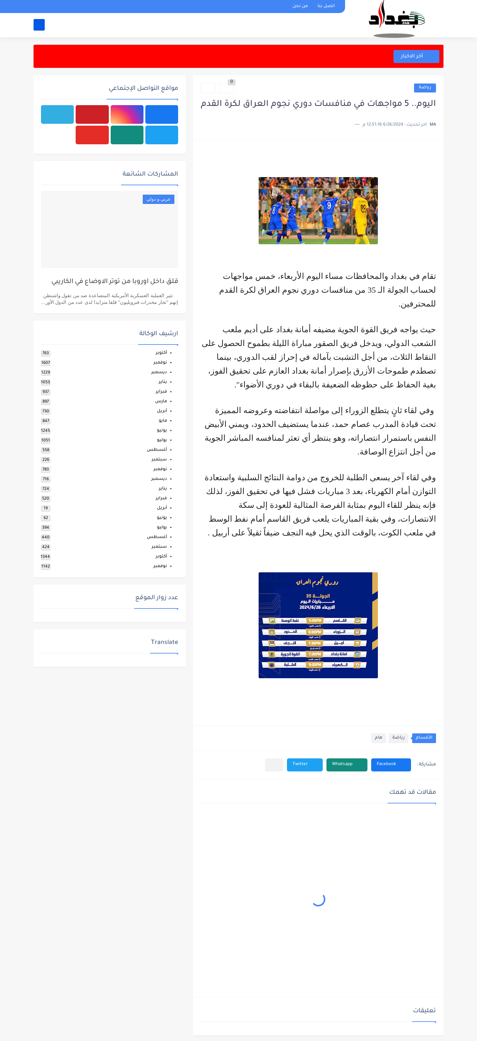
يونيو (162, 430)
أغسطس (157, 450)
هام (378, 738)
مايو (163, 421)
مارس (161, 401)
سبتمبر (159, 459)
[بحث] (39, 25)
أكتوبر (161, 353)
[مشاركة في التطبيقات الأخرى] (274, 764)
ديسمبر (159, 372)
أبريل (162, 411)
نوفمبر (160, 363)
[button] (391, 764)
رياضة (425, 87)
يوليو (162, 440)
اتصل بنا (326, 6)
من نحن (300, 6)
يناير (163, 382)
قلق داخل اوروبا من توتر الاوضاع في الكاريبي (114, 282)
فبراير (161, 392)
